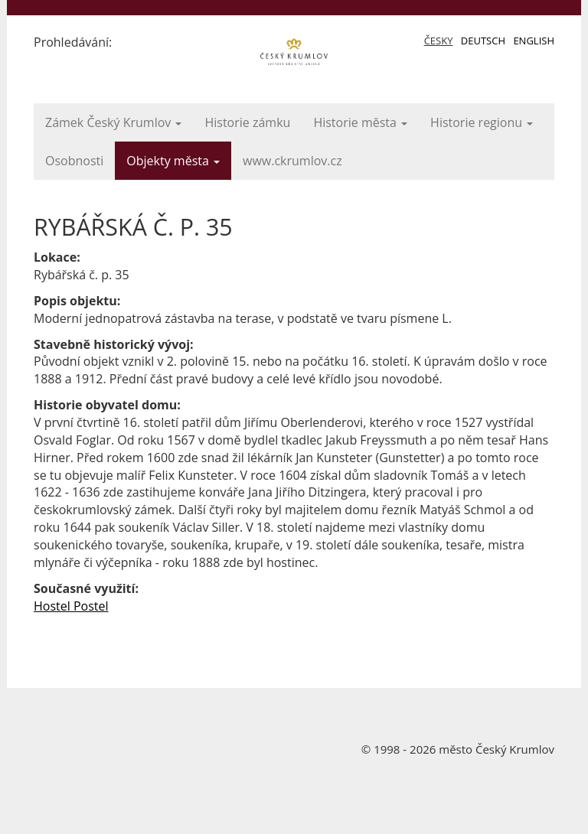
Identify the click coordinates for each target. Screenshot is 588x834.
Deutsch (483, 40)
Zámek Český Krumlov (113, 122)
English (533, 40)
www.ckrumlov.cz (292, 160)
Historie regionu (481, 122)
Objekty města (173, 160)
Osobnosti (74, 160)
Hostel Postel (71, 606)
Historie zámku (247, 122)
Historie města (360, 122)
